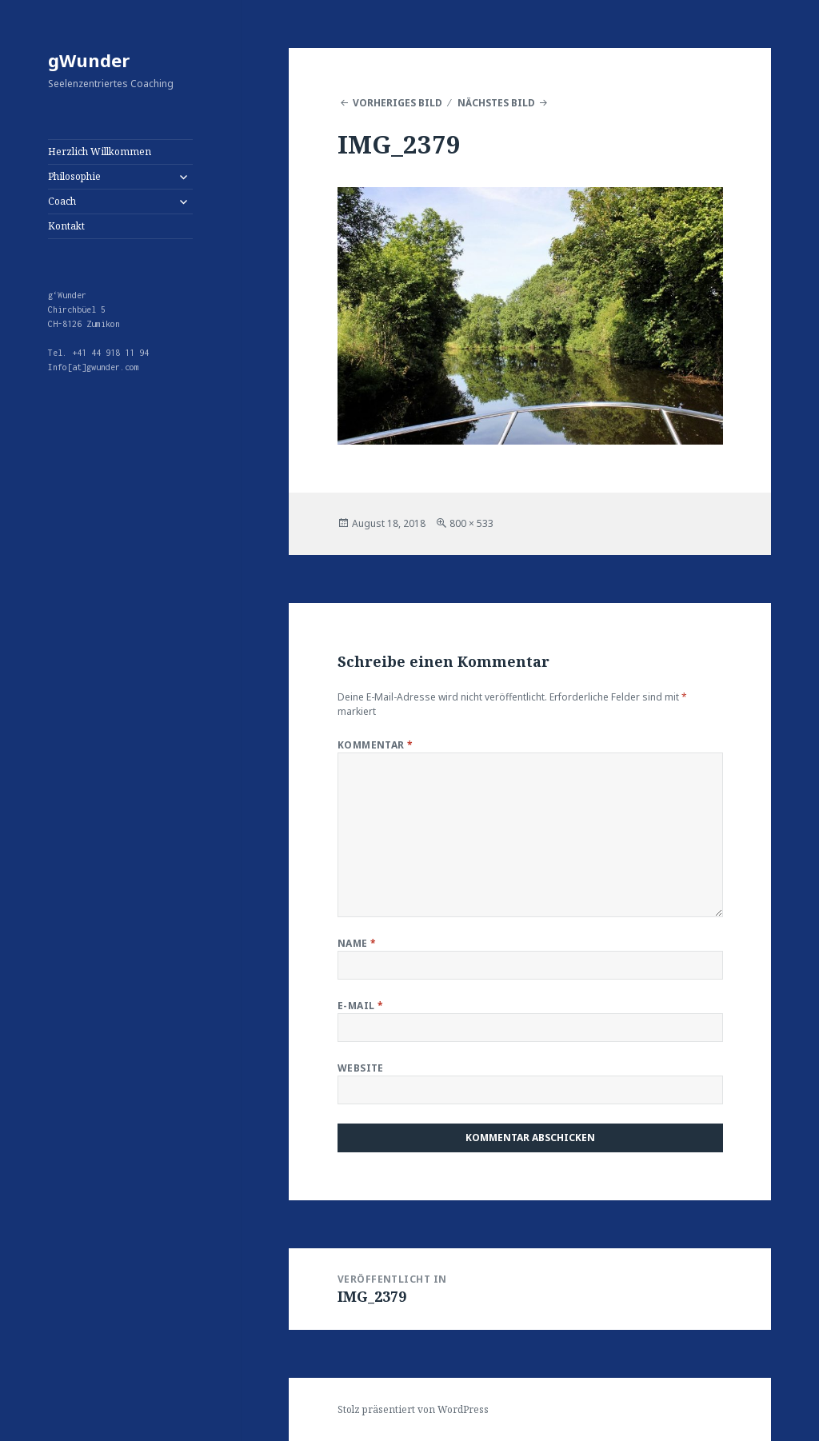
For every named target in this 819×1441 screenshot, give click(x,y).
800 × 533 (471, 523)
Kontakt (66, 226)
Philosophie (74, 176)
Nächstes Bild (496, 103)
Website (361, 1068)
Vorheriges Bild (397, 103)
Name (357, 943)
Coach (62, 201)
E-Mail (361, 1005)
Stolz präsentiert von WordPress (413, 1409)
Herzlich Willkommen (99, 151)
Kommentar (375, 745)
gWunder (89, 60)
